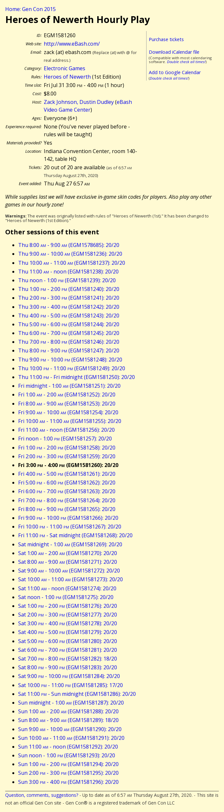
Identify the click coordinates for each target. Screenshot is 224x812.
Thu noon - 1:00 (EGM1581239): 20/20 (67, 280)
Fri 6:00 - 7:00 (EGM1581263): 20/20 (66, 491)
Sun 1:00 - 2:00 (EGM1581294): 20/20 (68, 764)
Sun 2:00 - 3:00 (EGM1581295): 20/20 (68, 772)
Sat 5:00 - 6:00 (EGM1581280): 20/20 (67, 641)
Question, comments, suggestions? (41, 795)
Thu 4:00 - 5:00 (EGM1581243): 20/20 (68, 315)
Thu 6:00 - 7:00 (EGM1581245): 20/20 (68, 333)
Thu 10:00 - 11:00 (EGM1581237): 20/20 (71, 262)
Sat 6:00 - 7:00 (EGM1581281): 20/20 (67, 649)
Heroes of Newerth (67, 76)
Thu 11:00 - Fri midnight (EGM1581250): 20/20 (76, 377)
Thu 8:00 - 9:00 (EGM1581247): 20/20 (68, 350)
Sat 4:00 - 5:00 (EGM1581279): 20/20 (67, 632)
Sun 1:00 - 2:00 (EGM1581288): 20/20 (68, 711)
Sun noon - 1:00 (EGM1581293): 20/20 (66, 755)
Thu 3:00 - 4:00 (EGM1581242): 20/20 (68, 306)
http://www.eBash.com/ (72, 43)
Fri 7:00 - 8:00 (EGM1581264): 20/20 (66, 500)
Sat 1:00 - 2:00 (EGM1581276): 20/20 (67, 605)
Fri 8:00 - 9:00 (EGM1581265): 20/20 (66, 509)
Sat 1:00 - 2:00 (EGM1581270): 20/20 (67, 553)
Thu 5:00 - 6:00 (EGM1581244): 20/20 (68, 324)
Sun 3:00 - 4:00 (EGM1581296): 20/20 (68, 781)
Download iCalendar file (174, 52)
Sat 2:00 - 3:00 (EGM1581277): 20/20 (67, 614)
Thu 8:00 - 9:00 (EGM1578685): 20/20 (68, 245)
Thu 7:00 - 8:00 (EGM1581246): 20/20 (68, 341)
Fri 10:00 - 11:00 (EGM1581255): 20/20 (69, 421)
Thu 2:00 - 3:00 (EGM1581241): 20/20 (68, 297)
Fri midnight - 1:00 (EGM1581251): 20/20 (69, 385)
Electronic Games (64, 68)
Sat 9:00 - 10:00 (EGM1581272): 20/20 (69, 570)
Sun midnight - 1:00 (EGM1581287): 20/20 (71, 702)
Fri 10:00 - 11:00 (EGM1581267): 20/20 (69, 526)
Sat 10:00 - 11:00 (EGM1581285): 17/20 (70, 685)
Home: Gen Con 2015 (30, 9)
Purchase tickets (166, 39)
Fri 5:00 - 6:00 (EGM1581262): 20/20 (66, 482)
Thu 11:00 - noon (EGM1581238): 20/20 (68, 271)
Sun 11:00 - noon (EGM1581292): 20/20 (68, 746)
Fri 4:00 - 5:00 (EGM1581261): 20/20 (66, 473)
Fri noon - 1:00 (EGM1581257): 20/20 (65, 438)
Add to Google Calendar (175, 72)
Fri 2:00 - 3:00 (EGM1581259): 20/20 (66, 456)
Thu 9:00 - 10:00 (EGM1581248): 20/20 (70, 359)
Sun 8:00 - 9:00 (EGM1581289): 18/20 (68, 720)
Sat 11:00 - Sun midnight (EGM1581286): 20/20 (77, 693)
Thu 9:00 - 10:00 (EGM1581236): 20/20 (70, 253)
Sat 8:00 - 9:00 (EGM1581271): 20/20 (67, 561)
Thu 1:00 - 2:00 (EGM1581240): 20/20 (68, 289)
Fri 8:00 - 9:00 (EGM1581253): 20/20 (66, 403)
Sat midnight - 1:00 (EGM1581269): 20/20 (70, 544)
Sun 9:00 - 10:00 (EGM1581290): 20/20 (70, 729)
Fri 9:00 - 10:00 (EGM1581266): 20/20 (68, 517)
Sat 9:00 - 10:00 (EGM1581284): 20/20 (69, 676)
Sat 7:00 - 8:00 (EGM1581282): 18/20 (67, 658)
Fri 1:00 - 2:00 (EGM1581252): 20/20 (66, 394)
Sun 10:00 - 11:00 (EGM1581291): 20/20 (71, 737)
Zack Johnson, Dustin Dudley (79, 102)
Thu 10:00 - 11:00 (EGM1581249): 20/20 (71, 368)
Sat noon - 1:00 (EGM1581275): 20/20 (65, 597)
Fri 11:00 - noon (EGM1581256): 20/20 (66, 429)
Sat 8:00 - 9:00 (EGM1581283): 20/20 (67, 667)
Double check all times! (186, 61)
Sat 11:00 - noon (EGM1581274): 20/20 (67, 588)
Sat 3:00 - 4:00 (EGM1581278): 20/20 (67, 623)
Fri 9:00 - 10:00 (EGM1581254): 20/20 (68, 412)
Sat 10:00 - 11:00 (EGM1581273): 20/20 (70, 579)
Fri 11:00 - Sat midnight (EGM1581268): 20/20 (75, 535)
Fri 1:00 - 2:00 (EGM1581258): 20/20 (66, 447)
